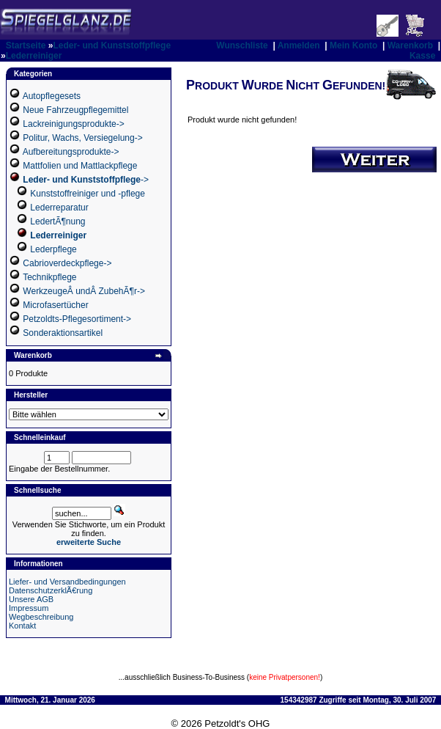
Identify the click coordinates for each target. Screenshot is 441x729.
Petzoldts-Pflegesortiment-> (77, 319)
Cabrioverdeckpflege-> (67, 263)
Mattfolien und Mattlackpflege (80, 166)
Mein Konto (353, 45)
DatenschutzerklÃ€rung (50, 590)
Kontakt (22, 625)
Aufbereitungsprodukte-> (71, 152)
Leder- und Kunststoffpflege (112, 45)
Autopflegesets (52, 96)
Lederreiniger (34, 56)
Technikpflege (49, 277)
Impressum (28, 608)
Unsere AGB (31, 599)
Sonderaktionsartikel (63, 333)
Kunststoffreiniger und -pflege (87, 193)
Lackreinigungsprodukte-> (73, 124)
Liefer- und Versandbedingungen (67, 581)
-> (86, 180)
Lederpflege (53, 249)
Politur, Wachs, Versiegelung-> (82, 138)
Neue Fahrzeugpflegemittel (75, 110)
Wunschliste (241, 45)
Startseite (26, 45)
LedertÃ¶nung (57, 221)
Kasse (422, 56)
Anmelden (299, 45)
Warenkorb (410, 45)
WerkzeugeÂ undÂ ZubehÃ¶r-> (84, 291)
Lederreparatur (59, 207)
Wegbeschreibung (41, 616)
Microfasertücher (55, 305)
